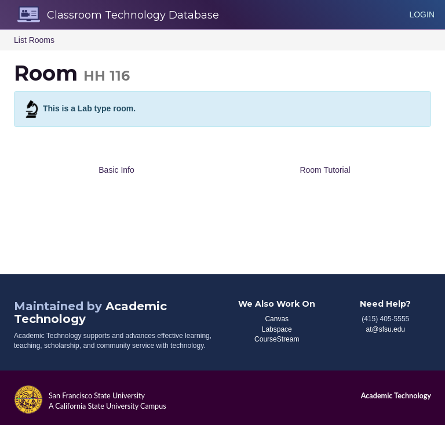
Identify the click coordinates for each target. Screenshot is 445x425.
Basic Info (116, 170)
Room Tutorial (325, 170)
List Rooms (34, 40)
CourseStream (276, 339)
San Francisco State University (97, 395)
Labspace (277, 329)
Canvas (277, 319)
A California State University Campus (107, 406)
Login (422, 14)
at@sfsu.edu (385, 329)
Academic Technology (396, 395)
